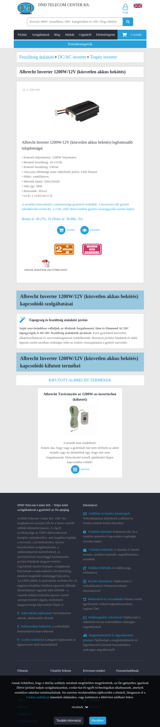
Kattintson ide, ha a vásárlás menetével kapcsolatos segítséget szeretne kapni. (110, 536)
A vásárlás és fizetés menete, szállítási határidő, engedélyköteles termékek (111, 554)
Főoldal (22, 34)
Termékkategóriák (80, 44)
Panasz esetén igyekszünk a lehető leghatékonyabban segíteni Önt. (112, 603)
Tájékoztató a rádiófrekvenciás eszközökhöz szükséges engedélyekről (112, 622)
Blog (57, 34)
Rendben (98, 720)
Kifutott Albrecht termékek (80, 380)
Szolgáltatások (40, 34)
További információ (68, 720)
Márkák (69, 34)
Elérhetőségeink (105, 34)
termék (131, 35)
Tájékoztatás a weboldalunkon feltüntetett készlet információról (107, 585)
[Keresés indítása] (128, 21)
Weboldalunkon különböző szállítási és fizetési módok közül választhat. (108, 518)
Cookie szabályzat (37, 697)
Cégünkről (85, 34)
